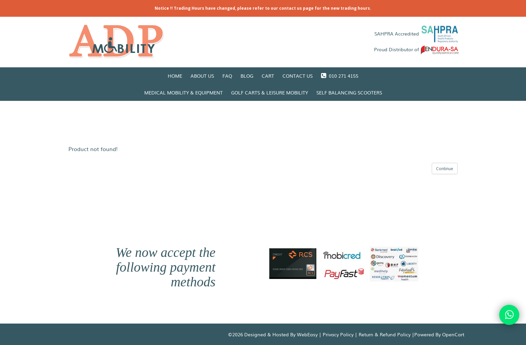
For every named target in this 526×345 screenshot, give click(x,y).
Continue (444, 168)
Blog (247, 75)
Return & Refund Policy (385, 334)
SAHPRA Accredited (416, 33)
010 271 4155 (339, 75)
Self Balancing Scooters (349, 92)
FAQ (227, 75)
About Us (202, 75)
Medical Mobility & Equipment (183, 92)
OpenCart (453, 334)
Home (175, 75)
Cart (268, 75)
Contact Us (297, 75)
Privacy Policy (338, 334)
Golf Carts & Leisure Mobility (269, 92)
